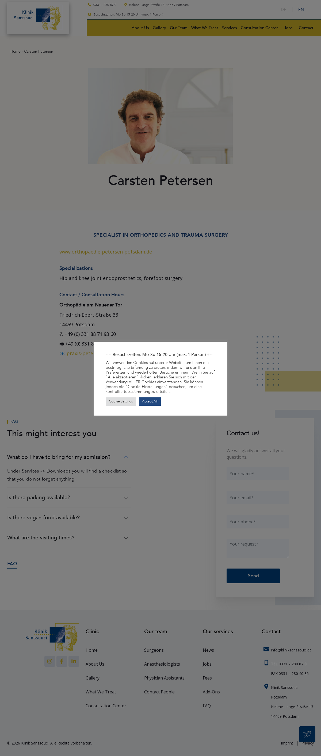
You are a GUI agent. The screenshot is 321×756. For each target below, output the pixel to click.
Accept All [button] (150, 401)
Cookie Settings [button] (121, 401)
